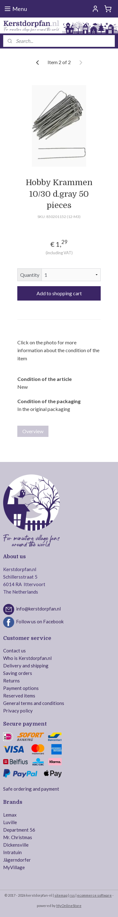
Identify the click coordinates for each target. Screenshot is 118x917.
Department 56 (19, 830)
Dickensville (16, 845)
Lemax (10, 815)
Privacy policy (18, 710)
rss (72, 895)
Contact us (14, 650)
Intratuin (12, 852)
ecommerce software (94, 895)
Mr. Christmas (17, 837)
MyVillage (14, 867)
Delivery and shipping (25, 665)
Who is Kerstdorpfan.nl (27, 658)
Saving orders (17, 673)
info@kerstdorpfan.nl (38, 608)
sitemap (60, 895)
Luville (10, 822)
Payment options (21, 688)
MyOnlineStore (68, 906)
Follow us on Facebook (40, 621)
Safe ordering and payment (31, 789)
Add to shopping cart (59, 293)
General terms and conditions (33, 703)
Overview (32, 431)
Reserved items (19, 695)
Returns (11, 680)
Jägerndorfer (17, 860)
